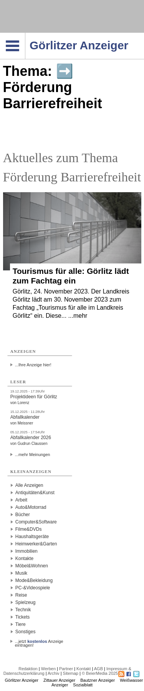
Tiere (20, 624)
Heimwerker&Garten (36, 544)
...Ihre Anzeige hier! (33, 365)
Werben (48, 668)
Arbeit (21, 500)
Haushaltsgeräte (32, 536)
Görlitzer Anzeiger (21, 680)
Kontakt (83, 668)
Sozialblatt (83, 685)
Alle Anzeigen (29, 485)
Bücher (22, 515)
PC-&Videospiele (32, 588)
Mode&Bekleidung (34, 580)
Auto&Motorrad (30, 507)
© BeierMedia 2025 (100, 673)
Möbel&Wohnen (31, 566)
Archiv (54, 673)
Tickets (22, 617)
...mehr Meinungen (32, 454)
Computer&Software (36, 522)
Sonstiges (25, 632)
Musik (21, 573)
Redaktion (28, 668)
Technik (23, 610)
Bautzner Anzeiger (97, 680)
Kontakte (24, 558)
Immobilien (26, 551)
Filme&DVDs (28, 529)
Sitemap (70, 673)
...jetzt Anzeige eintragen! (39, 641)
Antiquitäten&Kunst (35, 493)
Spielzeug (25, 602)
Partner (66, 668)
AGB (98, 668)
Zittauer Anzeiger (59, 680)
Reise (21, 595)
